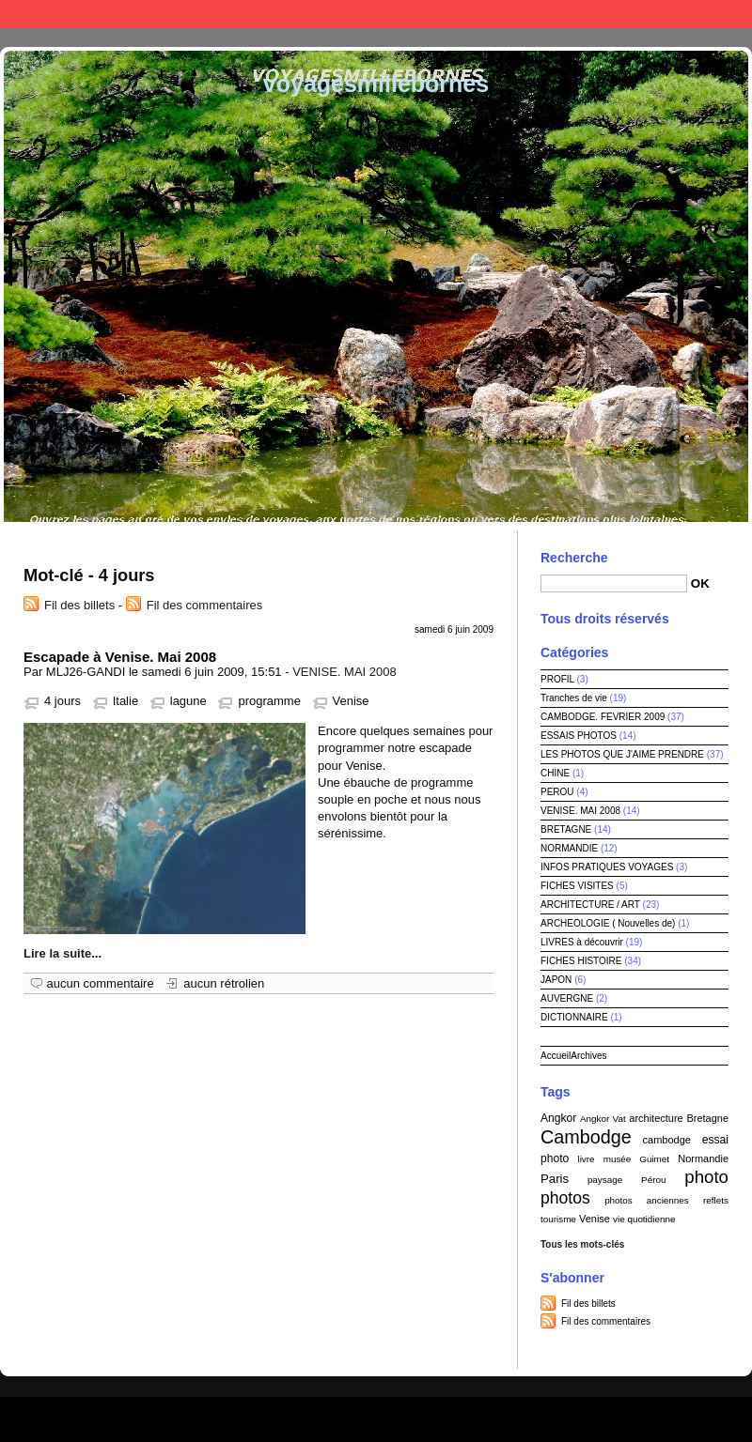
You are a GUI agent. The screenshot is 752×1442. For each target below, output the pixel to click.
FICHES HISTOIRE (581, 961)
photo (706, 1177)
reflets (715, 1200)
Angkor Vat (603, 1118)
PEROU (557, 792)
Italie (125, 701)
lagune (188, 701)
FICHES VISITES (577, 886)
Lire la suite (57, 953)
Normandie (703, 1158)
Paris (554, 1179)
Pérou (653, 1179)
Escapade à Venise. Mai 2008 (120, 657)
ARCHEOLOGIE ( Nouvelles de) (607, 923)
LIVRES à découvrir (581, 942)
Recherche (574, 557)
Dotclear (419, 1414)
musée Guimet (636, 1159)
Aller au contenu (502, 14)
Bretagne (707, 1118)
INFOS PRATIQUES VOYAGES (606, 867)
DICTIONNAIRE (574, 1017)
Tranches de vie (573, 698)
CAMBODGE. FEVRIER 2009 (602, 717)
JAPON (556, 979)
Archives (588, 1056)
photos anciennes (646, 1200)
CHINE (555, 773)
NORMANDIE (569, 848)
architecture (655, 1118)
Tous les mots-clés (582, 1244)
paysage (605, 1179)
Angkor (558, 1118)
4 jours (62, 701)
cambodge (667, 1139)
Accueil (555, 1056)
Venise (351, 701)
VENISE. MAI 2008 (344, 672)
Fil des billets (79, 605)
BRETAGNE (565, 829)
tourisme (558, 1219)
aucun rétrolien (223, 983)
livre (585, 1159)
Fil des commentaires (205, 605)
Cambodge (586, 1137)
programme (269, 701)
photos (565, 1198)
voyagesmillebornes (376, 83)
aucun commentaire (100, 983)
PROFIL (557, 679)
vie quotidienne (644, 1219)
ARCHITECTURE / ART (590, 904)
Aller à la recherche (692, 14)
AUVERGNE (566, 998)
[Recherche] (613, 583)
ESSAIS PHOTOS (578, 735)
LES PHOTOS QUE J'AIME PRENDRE (622, 754)
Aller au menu (593, 14)
